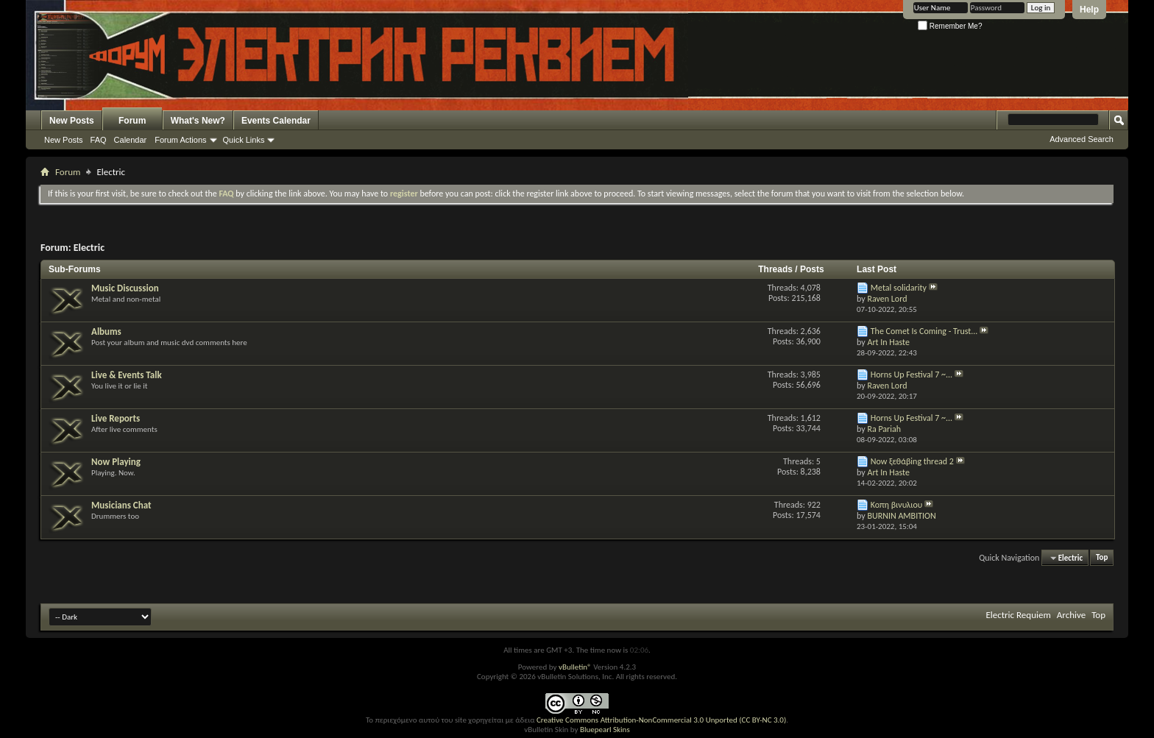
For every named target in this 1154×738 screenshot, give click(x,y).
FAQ (99, 139)
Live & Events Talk (126, 374)
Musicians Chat (121, 505)
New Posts (71, 121)
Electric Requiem (1017, 614)
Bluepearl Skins (605, 729)
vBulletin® (575, 667)
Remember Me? (950, 26)
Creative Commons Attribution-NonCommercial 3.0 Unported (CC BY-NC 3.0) (661, 720)
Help (1089, 9)
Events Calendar (276, 121)
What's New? (198, 121)
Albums (106, 331)
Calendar (130, 139)
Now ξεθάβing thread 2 (912, 461)
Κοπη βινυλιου (897, 505)
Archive (1071, 614)
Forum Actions (180, 139)
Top (1102, 558)
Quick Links (244, 139)
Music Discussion (125, 288)
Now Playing (116, 461)
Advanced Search (1081, 139)
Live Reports (115, 418)
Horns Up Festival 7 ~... (911, 374)
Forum (132, 121)
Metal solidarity (899, 288)
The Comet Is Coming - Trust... (924, 331)
